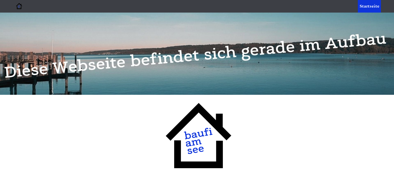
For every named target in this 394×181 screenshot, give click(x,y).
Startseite (369, 6)
